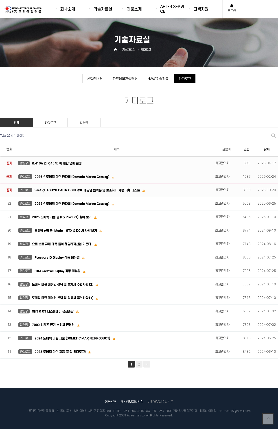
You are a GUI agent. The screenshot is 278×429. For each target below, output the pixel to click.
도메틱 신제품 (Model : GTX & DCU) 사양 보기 (66, 231)
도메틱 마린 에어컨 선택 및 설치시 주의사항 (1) (63, 298)
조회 (246, 149)
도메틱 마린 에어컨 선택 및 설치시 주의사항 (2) (63, 284)
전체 (16, 123)
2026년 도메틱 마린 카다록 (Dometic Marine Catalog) (72, 177)
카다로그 (185, 79)
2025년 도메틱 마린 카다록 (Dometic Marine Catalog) (72, 204)
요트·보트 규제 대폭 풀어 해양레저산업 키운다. (62, 244)
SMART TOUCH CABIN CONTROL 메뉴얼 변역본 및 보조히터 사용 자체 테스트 (88, 190)
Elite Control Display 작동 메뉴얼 (58, 271)
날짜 (266, 149)
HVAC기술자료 (158, 79)
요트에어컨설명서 (125, 79)
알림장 (84, 123)
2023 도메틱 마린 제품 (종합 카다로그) (61, 352)
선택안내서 (95, 79)
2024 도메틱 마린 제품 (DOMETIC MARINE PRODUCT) (73, 338)
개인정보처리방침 (131, 402)
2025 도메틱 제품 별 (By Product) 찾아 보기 (62, 217)
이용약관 (110, 402)
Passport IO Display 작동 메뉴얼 (57, 258)
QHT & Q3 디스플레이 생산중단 (53, 311)
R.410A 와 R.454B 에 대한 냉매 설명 (57, 163)
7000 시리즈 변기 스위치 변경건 (53, 325)
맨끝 (146, 364)
